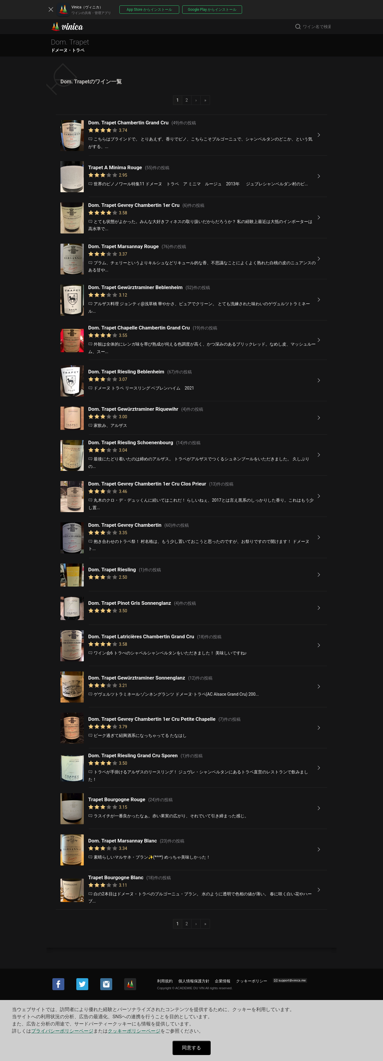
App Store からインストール (149, 9)
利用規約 (165, 981)
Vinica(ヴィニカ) (72, 26)
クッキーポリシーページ (134, 1031)
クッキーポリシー (251, 981)
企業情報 (222, 981)
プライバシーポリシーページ (62, 1031)
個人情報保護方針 (193, 981)
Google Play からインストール (212, 9)
